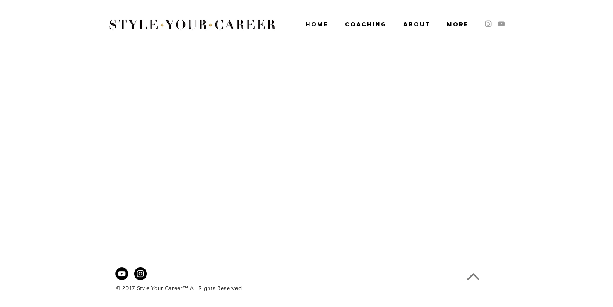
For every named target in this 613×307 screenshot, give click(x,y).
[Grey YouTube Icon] (501, 24)
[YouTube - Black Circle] (121, 273)
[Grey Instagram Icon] (488, 24)
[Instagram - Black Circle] (140, 273)
